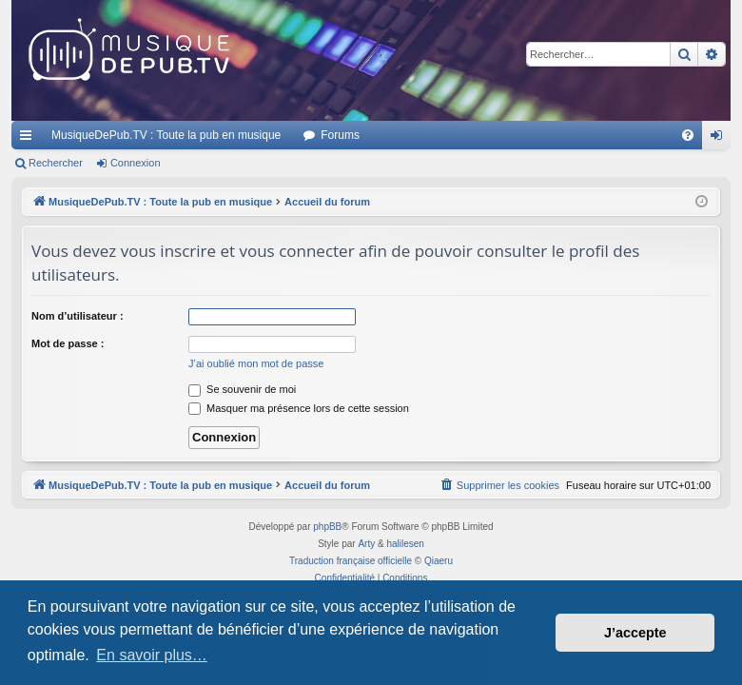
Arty (366, 543)
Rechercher (56, 162)
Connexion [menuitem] (721, 138)
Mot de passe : (67, 343)
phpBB (327, 526)
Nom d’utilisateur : (77, 316)
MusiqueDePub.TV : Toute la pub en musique (166, 135)
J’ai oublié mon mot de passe (255, 363)
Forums (340, 135)
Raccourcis (29, 138)
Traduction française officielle (350, 561)
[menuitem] (688, 135)
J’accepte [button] (635, 632)
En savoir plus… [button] (151, 655)
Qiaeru (438, 561)
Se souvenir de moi (242, 389)
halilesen (404, 543)
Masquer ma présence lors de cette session (298, 408)
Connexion (135, 162)
